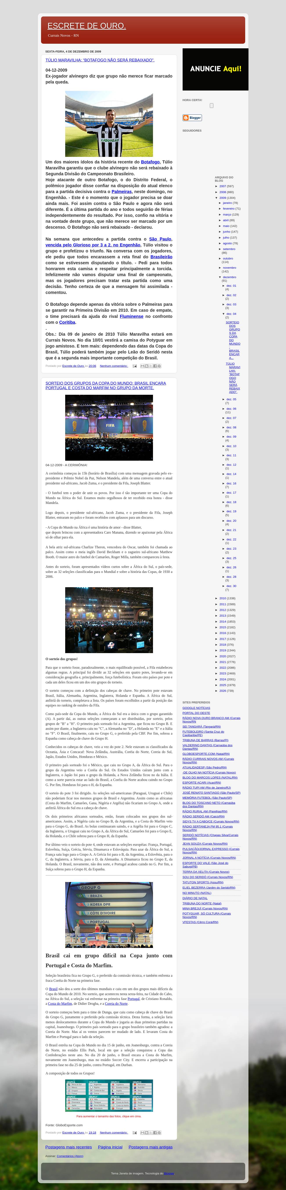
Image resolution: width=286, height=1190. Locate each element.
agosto (228, 243)
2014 (223, 621)
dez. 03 (231, 304)
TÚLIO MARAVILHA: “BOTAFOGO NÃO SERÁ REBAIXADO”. (100, 60)
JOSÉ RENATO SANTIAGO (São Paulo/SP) (212, 792)
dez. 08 (231, 427)
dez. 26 (231, 567)
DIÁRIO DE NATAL (195, 898)
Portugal (134, 999)
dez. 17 (231, 492)
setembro (229, 249)
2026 (223, 690)
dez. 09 (231, 436)
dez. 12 (231, 464)
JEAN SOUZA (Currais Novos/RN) (205, 843)
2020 (223, 656)
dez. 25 (231, 558)
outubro (228, 258)
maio (226, 226)
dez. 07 (231, 418)
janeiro (228, 203)
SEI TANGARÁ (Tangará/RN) (202, 726)
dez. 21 (231, 530)
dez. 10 (231, 446)
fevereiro (229, 208)
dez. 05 (231, 399)
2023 (223, 673)
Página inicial (110, 1147)
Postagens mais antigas (151, 1147)
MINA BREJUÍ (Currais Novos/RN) (205, 908)
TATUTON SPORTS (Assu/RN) (203, 882)
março (227, 214)
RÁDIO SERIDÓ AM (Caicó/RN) (204, 816)
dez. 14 (231, 474)
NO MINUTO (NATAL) (197, 893)
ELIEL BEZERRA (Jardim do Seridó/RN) (209, 887)
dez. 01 (231, 285)
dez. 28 (231, 576)
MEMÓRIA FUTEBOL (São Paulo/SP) (207, 797)
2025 (223, 685)
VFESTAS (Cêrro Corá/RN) (200, 922)
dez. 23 (231, 548)
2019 (223, 650)
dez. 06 (231, 408)
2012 (223, 610)
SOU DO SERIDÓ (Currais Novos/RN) (208, 877)
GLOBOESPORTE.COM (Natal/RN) (206, 753)
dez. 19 (231, 511)
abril (226, 220)
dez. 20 (231, 520)
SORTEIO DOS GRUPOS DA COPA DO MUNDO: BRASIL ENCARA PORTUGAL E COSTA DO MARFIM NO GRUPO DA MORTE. (106, 385)
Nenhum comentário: (114, 366)
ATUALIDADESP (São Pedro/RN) (205, 767)
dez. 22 (231, 539)
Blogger (169, 1173)
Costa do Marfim (60, 1003)
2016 (223, 633)
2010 (223, 598)
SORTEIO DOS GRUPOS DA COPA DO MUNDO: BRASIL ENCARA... (233, 340)
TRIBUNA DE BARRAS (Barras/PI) (205, 740)
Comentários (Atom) (70, 1156)
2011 (223, 604)
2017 (223, 639)
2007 (223, 186)
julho (226, 237)
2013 (223, 615)
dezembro (229, 277)
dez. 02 (231, 295)
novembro (229, 267)
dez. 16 (231, 483)
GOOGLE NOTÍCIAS (196, 708)
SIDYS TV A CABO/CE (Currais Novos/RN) (211, 821)
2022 (223, 667)
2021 (223, 662)
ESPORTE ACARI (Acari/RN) (202, 782)
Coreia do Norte (116, 1003)
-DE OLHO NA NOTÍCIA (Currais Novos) (209, 772)
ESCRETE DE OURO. (87, 25)
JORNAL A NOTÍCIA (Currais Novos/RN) (209, 857)
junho (227, 231)
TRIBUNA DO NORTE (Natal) (202, 903)
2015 (223, 627)
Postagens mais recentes (68, 1147)
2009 (223, 197)
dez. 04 (231, 313)
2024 (223, 679)
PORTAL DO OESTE (196, 713)
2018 (223, 644)
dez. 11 (231, 455)
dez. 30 (231, 586)
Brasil (53, 989)
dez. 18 (231, 502)
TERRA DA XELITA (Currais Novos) (206, 871)
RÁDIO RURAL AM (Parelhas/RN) (205, 811)
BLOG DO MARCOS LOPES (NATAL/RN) (210, 777)
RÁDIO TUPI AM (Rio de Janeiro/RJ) (207, 787)
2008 (223, 192)
